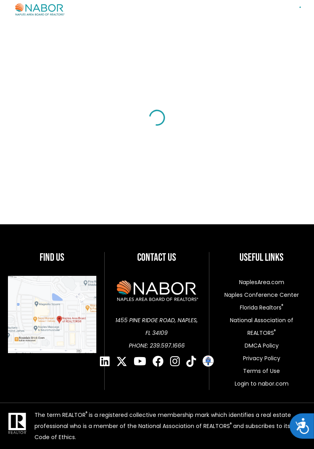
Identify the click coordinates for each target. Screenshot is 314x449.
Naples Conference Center (261, 295)
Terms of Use (261, 371)
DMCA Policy (262, 346)
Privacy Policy (261, 358)
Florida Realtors (261, 308)
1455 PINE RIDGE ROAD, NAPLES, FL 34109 (156, 326)
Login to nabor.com (262, 384)
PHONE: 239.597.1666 (157, 346)
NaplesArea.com (261, 282)
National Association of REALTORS (261, 326)
